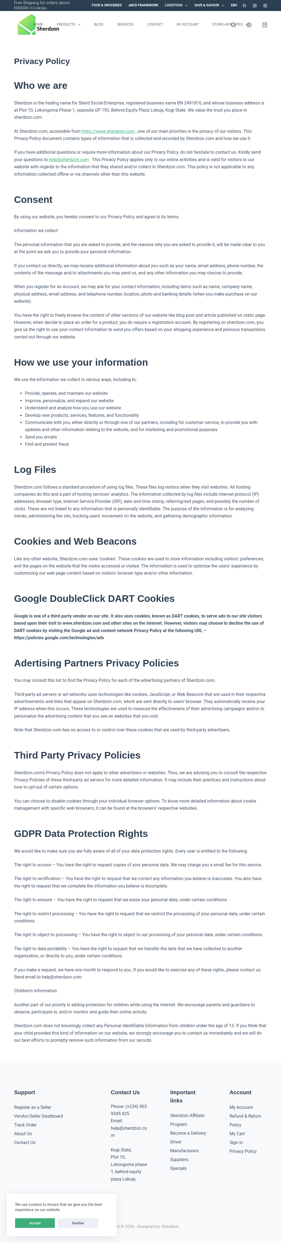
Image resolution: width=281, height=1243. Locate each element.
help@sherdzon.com (69, 159)
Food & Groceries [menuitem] (107, 5)
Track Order (25, 1125)
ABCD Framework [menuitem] (143, 5)
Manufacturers (184, 1150)
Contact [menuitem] (155, 24)
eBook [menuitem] (236, 5)
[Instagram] (265, 5)
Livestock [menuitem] (177, 5)
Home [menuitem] (38, 24)
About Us (23, 1133)
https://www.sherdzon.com (108, 131)
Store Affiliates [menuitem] (231, 24)
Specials (178, 1168)
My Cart (237, 1133)
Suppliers (179, 1159)
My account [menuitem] (188, 24)
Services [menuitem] (125, 24)
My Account (241, 1107)
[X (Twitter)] (255, 5)
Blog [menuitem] (98, 24)
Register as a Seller (32, 1107)
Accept (26, 1223)
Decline (51, 1223)
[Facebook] (244, 5)
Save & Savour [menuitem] (210, 5)
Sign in (236, 1142)
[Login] (249, 25)
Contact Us (25, 1142)
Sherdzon (170, 1226)
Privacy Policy (243, 1151)
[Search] (233, 25)
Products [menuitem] (70, 24)
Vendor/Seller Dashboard (38, 1116)
